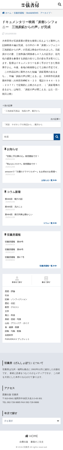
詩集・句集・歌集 (13, 331)
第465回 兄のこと (13, 207)
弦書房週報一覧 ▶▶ (48, 266)
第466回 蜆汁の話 (13, 199)
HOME (31, 436)
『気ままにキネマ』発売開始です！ (21, 164)
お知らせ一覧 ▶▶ (49, 180)
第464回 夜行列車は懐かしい (19, 214)
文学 (7, 311)
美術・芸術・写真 (13, 319)
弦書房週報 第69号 (14, 242)
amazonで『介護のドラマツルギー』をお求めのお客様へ (31, 171)
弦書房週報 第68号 (14, 249)
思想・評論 (10, 291)
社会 (7, 295)
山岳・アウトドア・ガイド (17, 323)
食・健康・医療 (12, 327)
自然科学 (9, 335)
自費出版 (23, 442)
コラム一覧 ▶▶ (50, 223)
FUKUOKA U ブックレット (17, 339)
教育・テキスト (12, 307)
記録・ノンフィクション (16, 299)
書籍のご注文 (37, 442)
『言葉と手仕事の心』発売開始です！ (22, 156)
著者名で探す (16, 279)
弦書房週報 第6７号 (14, 257)
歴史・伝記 (10, 303)
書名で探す (46, 279)
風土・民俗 (10, 315)
